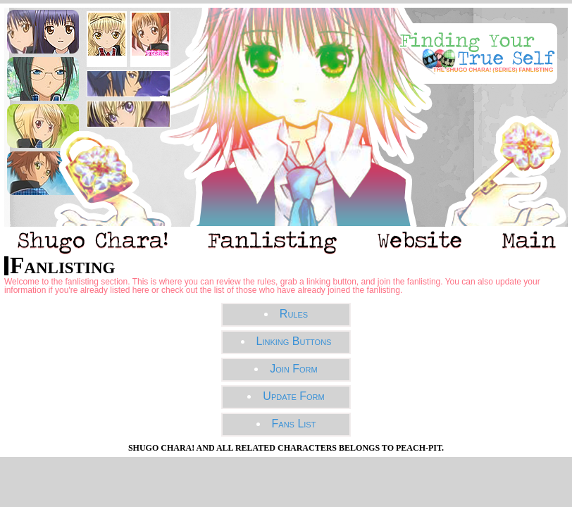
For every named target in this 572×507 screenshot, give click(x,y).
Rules (294, 314)
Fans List (294, 424)
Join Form (293, 369)
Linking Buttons (294, 341)
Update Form (293, 396)
